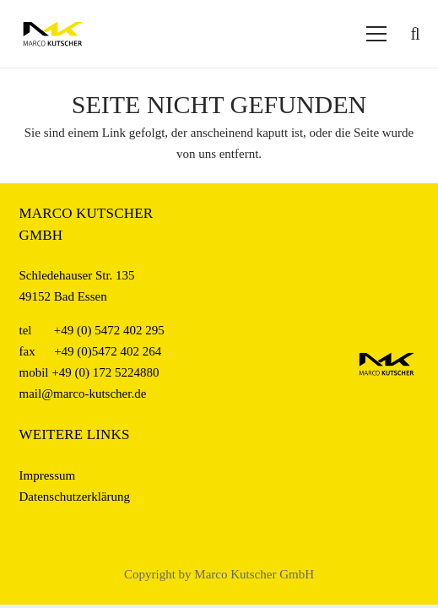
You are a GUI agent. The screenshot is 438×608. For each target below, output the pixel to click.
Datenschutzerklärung (75, 496)
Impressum (47, 475)
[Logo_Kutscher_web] (53, 34)
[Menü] (376, 34)
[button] (415, 34)
